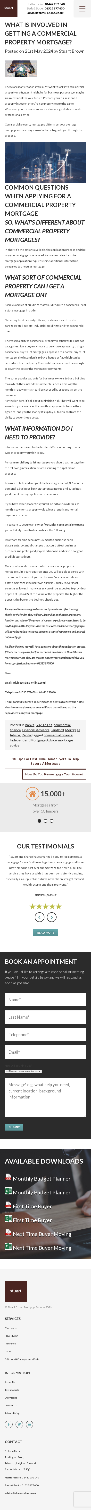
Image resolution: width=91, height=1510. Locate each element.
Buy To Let (44, 725)
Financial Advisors (35, 730)
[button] (39, 821)
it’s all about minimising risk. (42, 400)
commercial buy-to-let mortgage (25, 351)
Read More (45, 932)
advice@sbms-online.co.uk (45, 13)
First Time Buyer (28, 1206)
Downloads (11, 1397)
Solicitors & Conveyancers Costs (22, 1359)
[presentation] (39, 917)
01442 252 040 (55, 4)
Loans (8, 1351)
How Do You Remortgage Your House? (54, 774)
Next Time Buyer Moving (38, 1234)
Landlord (57, 730)
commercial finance (58, 735)
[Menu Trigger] (82, 8)
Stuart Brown (71, 51)
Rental (27, 735)
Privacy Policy (12, 1413)
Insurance (10, 1343)
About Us (10, 1382)
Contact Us (11, 1405)
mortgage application (18, 260)
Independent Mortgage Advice (33, 740)
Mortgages (11, 1327)
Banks (29, 725)
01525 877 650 (54, 8)
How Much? (11, 1335)
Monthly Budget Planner (38, 1178)
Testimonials (12, 1389)
